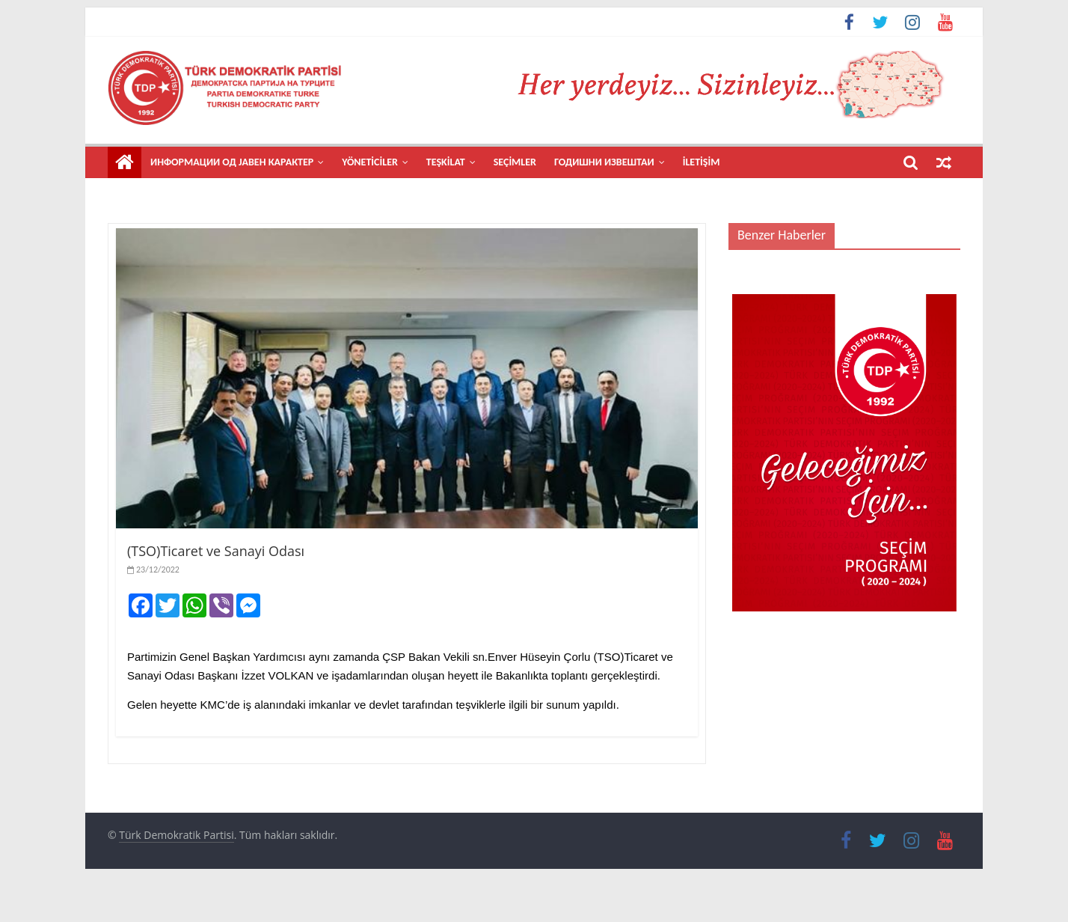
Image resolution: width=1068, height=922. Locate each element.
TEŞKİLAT (445, 162)
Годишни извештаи (604, 162)
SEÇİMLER (515, 162)
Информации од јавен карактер (231, 162)
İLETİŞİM (701, 162)
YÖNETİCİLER (370, 162)
